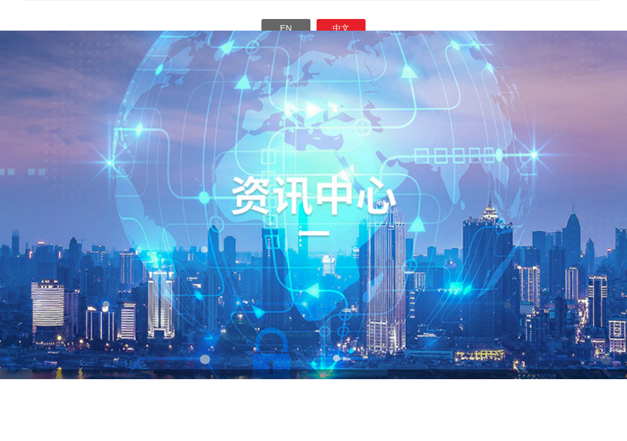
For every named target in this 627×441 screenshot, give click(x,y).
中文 (341, 28)
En (285, 28)
